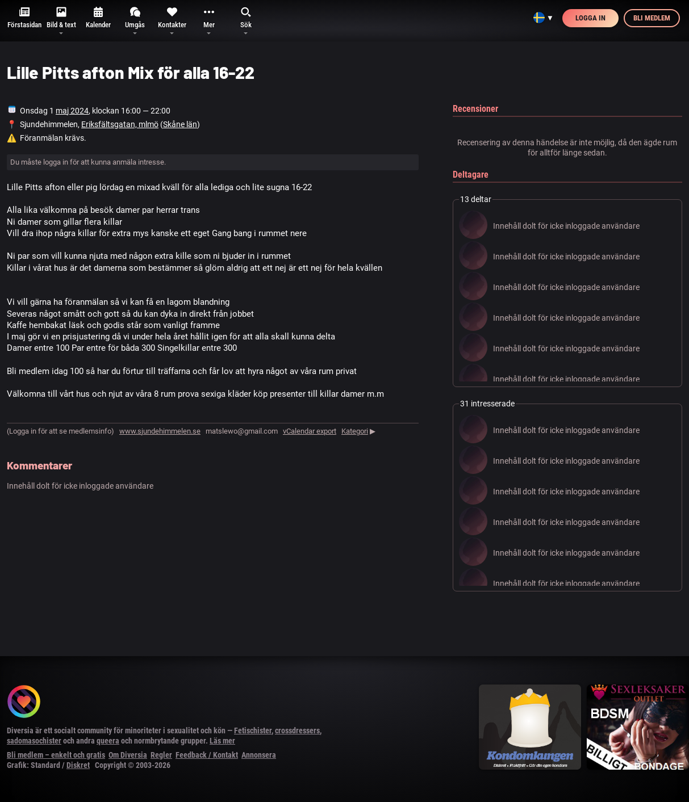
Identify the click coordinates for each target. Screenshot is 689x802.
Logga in (590, 18)
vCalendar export (309, 431)
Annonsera (258, 754)
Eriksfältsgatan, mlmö (119, 124)
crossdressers (297, 730)
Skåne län (180, 124)
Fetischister (253, 730)
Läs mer (222, 740)
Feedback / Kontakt (207, 754)
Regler (161, 754)
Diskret (78, 765)
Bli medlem (651, 18)
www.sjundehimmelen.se (160, 431)
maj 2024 (72, 110)
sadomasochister (34, 740)
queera (108, 740)
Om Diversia (127, 754)
